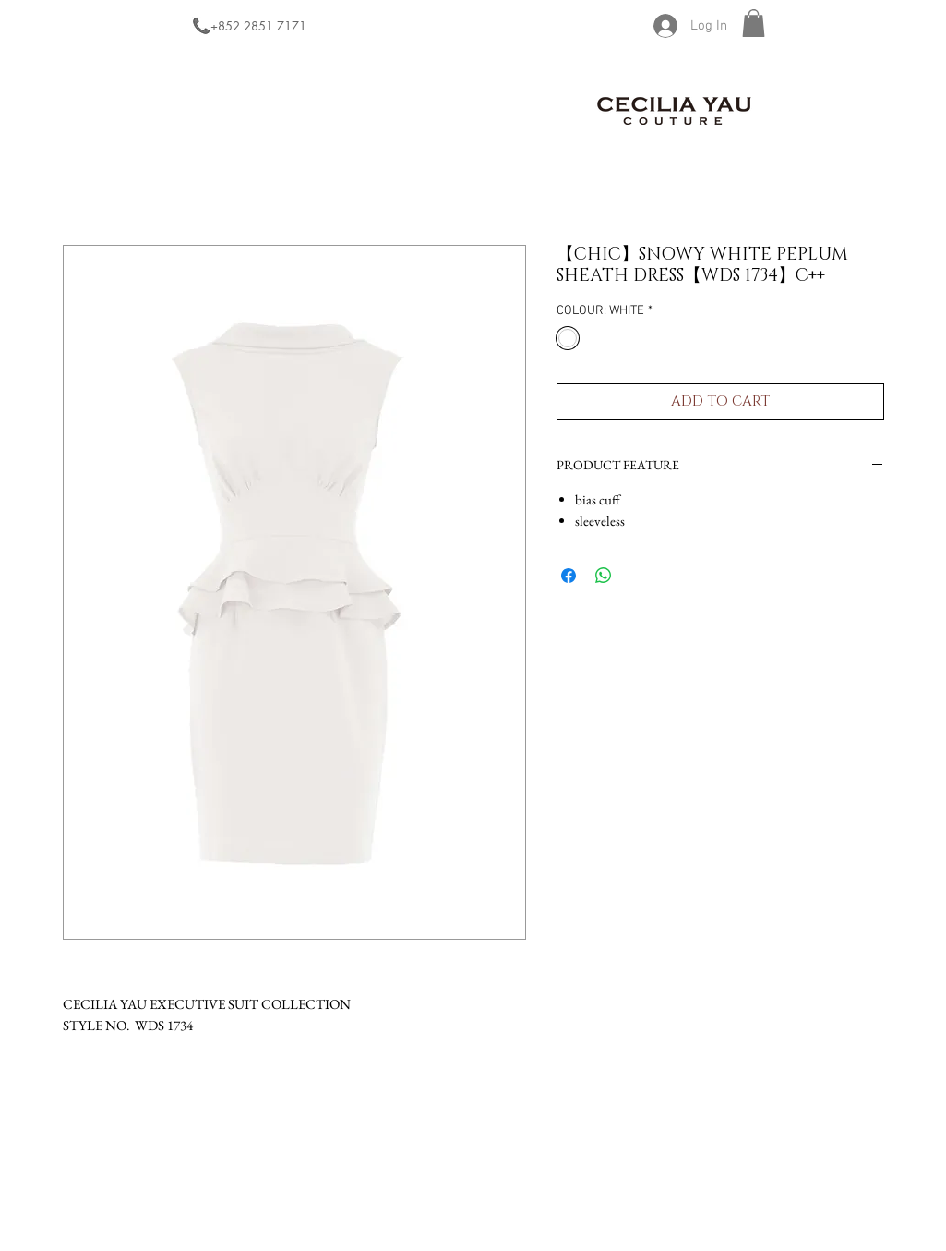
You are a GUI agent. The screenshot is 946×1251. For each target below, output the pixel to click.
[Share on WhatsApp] (604, 576)
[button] (753, 23)
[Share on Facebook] (568, 576)
